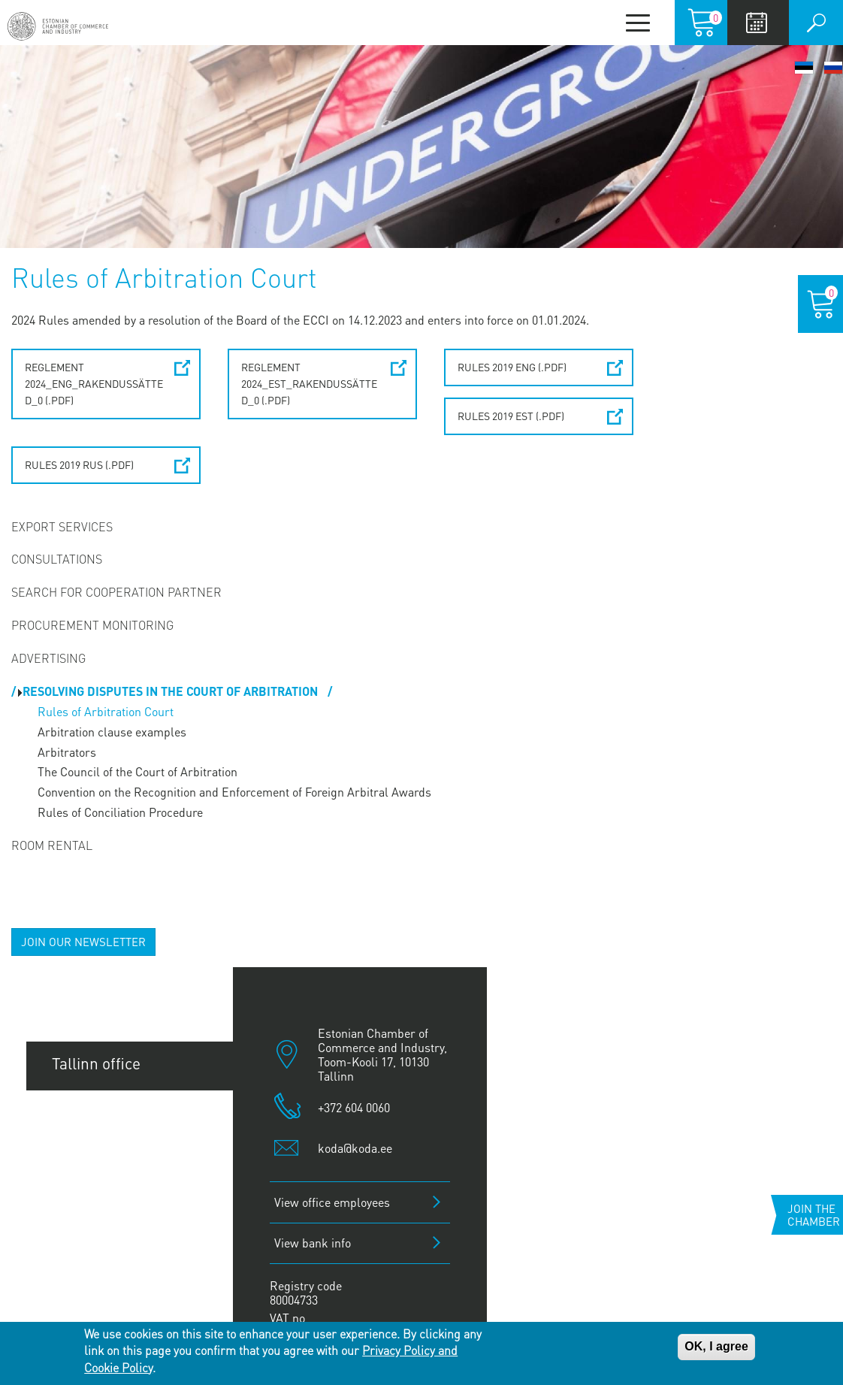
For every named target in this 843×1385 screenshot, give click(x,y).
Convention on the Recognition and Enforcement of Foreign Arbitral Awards (234, 792)
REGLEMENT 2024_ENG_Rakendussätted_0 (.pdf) (94, 383)
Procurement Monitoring (92, 625)
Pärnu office (94, 1165)
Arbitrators (67, 752)
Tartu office (91, 1114)
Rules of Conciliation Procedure (120, 812)
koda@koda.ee (355, 1148)
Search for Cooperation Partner (116, 592)
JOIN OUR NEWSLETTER (83, 941)
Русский (833, 67)
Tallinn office (96, 1063)
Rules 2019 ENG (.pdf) (512, 366)
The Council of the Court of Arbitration (137, 771)
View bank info (312, 1242)
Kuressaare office (113, 1266)
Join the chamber (813, 1215)
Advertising (48, 658)
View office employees (332, 1202)
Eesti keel (804, 67)
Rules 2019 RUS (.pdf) (79, 464)
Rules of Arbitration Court (106, 711)
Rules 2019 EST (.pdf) (511, 415)
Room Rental (51, 845)
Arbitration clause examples (112, 731)
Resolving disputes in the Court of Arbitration (172, 691)
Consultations (56, 559)
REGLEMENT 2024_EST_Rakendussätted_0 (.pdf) (309, 383)
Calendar (756, 22)
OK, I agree (716, 1346)
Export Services (62, 526)
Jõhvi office (91, 1215)
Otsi (816, 22)
